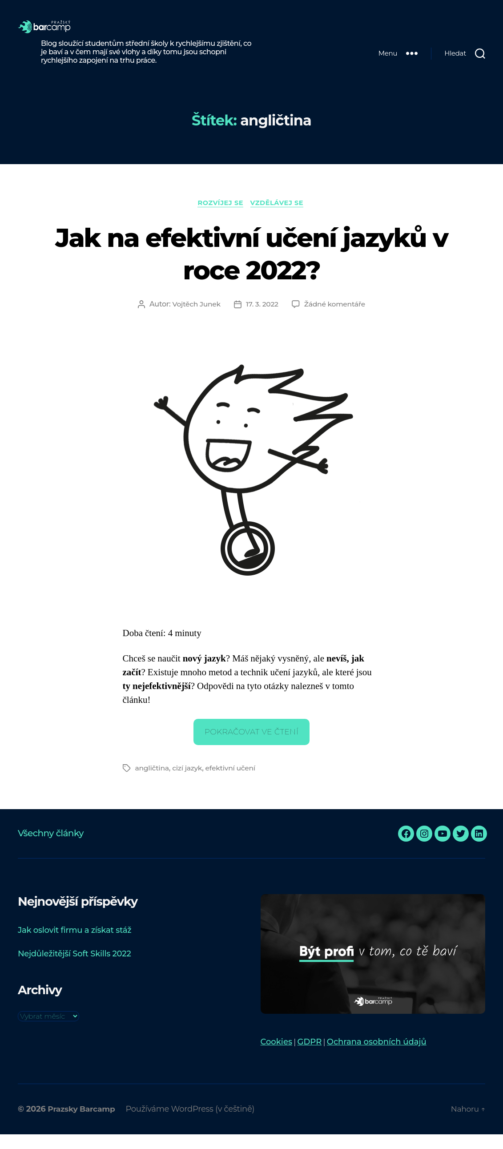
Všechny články (51, 848)
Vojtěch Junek (195, 318)
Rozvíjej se (219, 217)
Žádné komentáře (335, 318)
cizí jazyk (188, 782)
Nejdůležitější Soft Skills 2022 (74, 968)
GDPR (310, 1056)
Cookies (276, 1056)
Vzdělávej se (279, 217)
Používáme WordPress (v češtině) (193, 1124)
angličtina (152, 782)
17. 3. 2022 (261, 318)
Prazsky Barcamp (83, 1124)
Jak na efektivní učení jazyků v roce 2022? (251, 267)
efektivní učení (233, 782)
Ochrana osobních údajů (377, 1056)
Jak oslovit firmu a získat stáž (74, 945)
